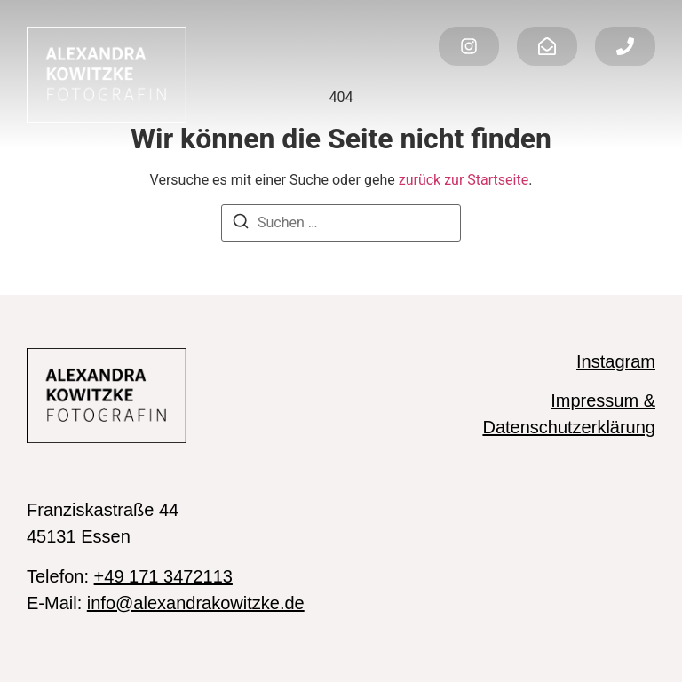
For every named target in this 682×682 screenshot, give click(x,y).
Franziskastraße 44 (102, 509)
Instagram (615, 361)
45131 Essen (79, 536)
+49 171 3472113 (163, 576)
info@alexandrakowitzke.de (196, 603)
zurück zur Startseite (463, 179)
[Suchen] (241, 224)
